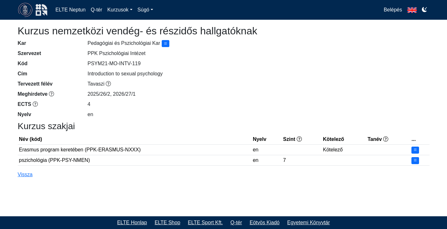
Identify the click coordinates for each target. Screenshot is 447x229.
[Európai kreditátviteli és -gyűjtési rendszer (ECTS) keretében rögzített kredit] (35, 104)
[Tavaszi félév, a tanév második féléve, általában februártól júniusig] (108, 84)
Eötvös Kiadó (265, 222)
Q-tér (96, 9)
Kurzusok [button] (118, 9)
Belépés (393, 9)
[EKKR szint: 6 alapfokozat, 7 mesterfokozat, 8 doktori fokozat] (299, 139)
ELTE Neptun (71, 9)
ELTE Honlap (132, 222)
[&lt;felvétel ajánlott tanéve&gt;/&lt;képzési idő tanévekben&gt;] (385, 139)
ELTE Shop (167, 222)
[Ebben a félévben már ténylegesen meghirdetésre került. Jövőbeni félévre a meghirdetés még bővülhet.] (51, 94)
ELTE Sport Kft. (205, 222)
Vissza (25, 174)
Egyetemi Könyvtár (308, 222)
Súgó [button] (143, 9)
